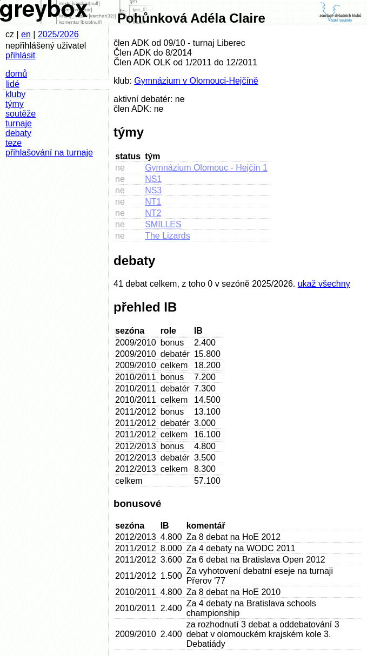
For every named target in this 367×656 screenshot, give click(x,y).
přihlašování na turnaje (49, 152)
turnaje (18, 123)
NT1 (153, 201)
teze (13, 142)
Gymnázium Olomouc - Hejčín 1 (206, 167)
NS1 (153, 179)
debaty (18, 133)
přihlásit (20, 55)
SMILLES (163, 224)
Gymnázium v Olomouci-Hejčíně (196, 80)
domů (16, 73)
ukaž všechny (324, 283)
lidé (12, 84)
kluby (15, 94)
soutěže (20, 113)
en (26, 34)
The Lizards (167, 235)
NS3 (153, 190)
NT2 (153, 213)
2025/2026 (58, 34)
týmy (14, 104)
